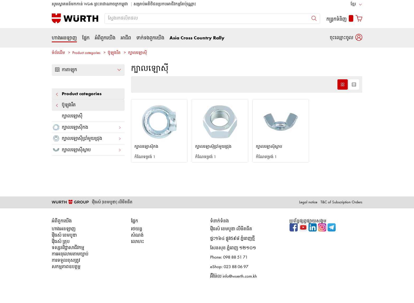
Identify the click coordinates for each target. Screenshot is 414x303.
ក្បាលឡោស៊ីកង (86, 127)
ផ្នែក (86, 38)
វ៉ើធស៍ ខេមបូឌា (64, 235)
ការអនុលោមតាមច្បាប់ (70, 254)
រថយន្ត (136, 229)
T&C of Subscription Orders (341, 202)
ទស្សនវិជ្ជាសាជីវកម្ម (68, 248)
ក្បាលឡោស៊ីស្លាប (86, 149)
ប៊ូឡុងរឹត (114, 53)
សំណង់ (137, 235)
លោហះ (137, 242)
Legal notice (308, 202)
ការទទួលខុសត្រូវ (66, 260)
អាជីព (126, 38)
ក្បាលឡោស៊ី (137, 53)
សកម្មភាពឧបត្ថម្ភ (66, 267)
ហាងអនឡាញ (64, 38)
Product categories (86, 53)
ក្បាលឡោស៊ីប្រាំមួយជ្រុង (86, 138)
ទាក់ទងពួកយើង (150, 38)
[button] (346, 37)
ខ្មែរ (353, 4)
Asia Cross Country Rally (197, 38)
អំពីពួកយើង (105, 38)
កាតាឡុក (88, 69)
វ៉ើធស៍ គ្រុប (61, 242)
